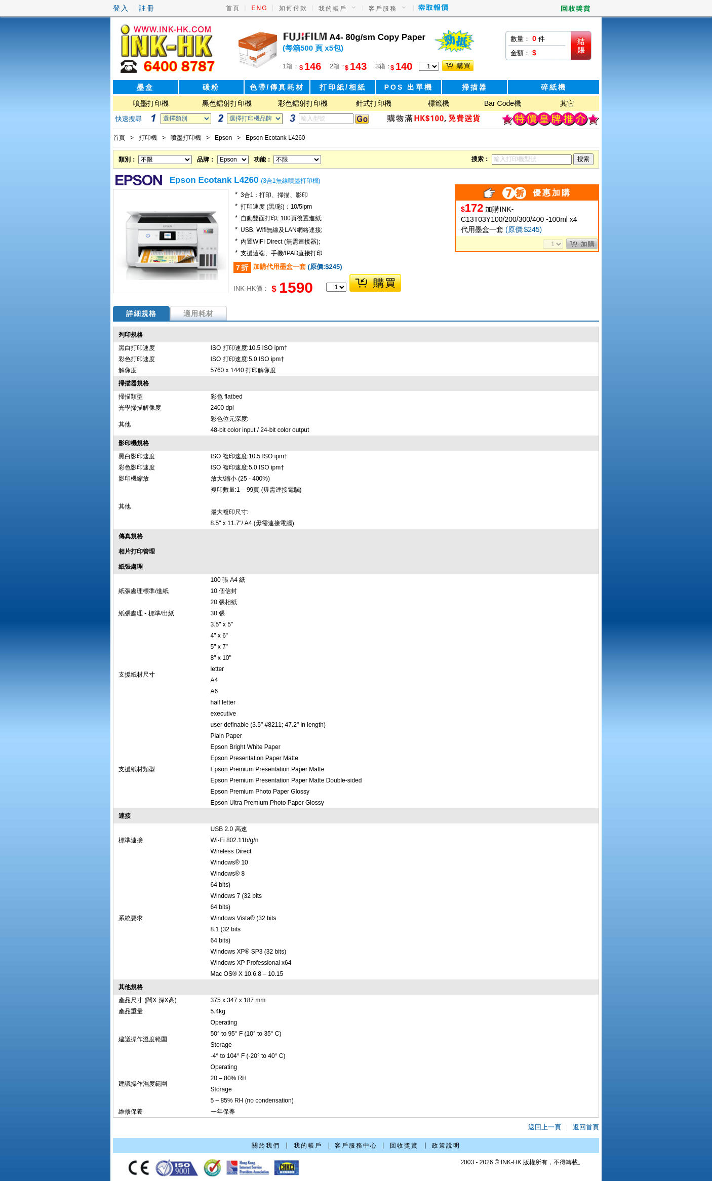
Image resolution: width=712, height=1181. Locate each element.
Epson (223, 137)
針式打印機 (373, 103)
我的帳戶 (333, 8)
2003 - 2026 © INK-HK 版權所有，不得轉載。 (522, 1162)
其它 (567, 103)
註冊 (147, 8)
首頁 (233, 8)
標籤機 (438, 103)
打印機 (148, 137)
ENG (260, 8)
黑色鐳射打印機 (227, 103)
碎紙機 (554, 87)
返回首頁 (586, 1127)
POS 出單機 (408, 87)
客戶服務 (383, 8)
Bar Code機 (502, 103)
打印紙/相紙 (343, 87)
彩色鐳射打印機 (303, 103)
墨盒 (145, 87)
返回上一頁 (544, 1127)
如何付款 (293, 8)
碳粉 (211, 87)
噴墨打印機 (151, 103)
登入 (121, 8)
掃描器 (475, 87)
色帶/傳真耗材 (277, 87)
